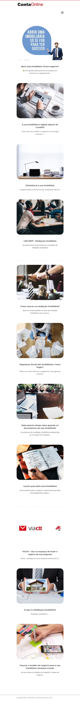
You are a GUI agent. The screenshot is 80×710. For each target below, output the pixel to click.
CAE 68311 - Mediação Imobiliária (40, 241)
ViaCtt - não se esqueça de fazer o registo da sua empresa (40, 552)
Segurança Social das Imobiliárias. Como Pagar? (40, 365)
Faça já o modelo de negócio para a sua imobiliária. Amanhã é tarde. (40, 666)
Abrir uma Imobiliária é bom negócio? (40, 66)
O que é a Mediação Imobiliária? (40, 610)
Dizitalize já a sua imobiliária (40, 185)
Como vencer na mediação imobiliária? (40, 306)
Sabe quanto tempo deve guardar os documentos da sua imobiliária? (40, 426)
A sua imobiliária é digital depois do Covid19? (40, 125)
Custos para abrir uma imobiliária (40, 486)
